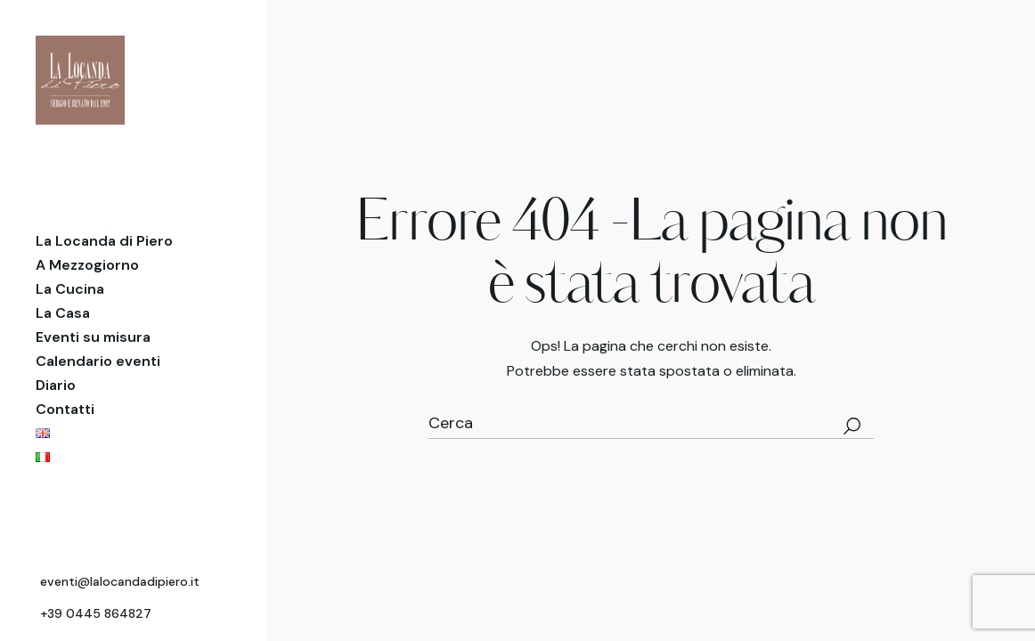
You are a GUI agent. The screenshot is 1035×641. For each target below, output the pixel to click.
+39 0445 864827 (95, 613)
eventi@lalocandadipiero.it (120, 581)
